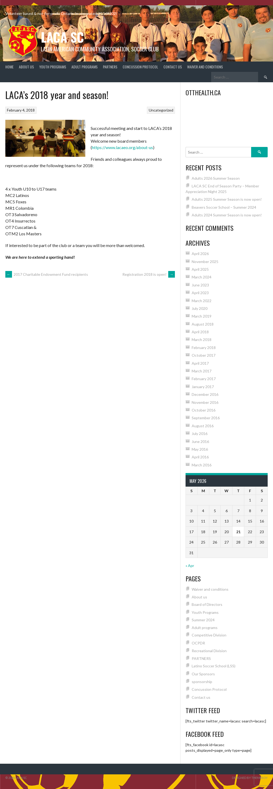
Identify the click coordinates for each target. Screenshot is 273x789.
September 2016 (206, 418)
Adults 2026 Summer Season (216, 178)
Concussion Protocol (140, 66)
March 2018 (201, 339)
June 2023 (200, 285)
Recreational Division (209, 650)
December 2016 (205, 394)
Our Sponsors (203, 674)
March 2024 (201, 277)
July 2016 (199, 433)
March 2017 (201, 371)
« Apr (190, 565)
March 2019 (201, 316)
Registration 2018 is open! (148, 274)
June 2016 (200, 441)
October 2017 (203, 355)
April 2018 (200, 332)
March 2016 (201, 465)
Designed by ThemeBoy (250, 777)
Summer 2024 (203, 620)
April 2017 (200, 363)
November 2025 (205, 261)
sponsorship (202, 681)
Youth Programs (52, 66)
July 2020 (199, 308)
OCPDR (198, 643)
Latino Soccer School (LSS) (213, 666)
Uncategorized (161, 110)
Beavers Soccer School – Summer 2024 (224, 207)
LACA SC (62, 36)
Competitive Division (209, 635)
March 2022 (201, 300)
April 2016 (200, 457)
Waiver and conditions (205, 66)
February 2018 (204, 347)
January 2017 (203, 386)
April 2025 (200, 269)
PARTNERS (110, 66)
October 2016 (203, 410)
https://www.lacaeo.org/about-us (122, 147)
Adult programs (84, 66)
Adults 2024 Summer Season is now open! (227, 215)
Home (9, 66)
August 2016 (203, 426)
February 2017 (204, 378)
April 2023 (200, 292)
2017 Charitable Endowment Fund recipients (46, 274)
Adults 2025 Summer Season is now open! (227, 199)
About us (26, 66)
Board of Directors (207, 604)
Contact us (172, 66)
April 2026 (200, 253)
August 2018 (203, 324)
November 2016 (205, 402)
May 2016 (200, 449)
